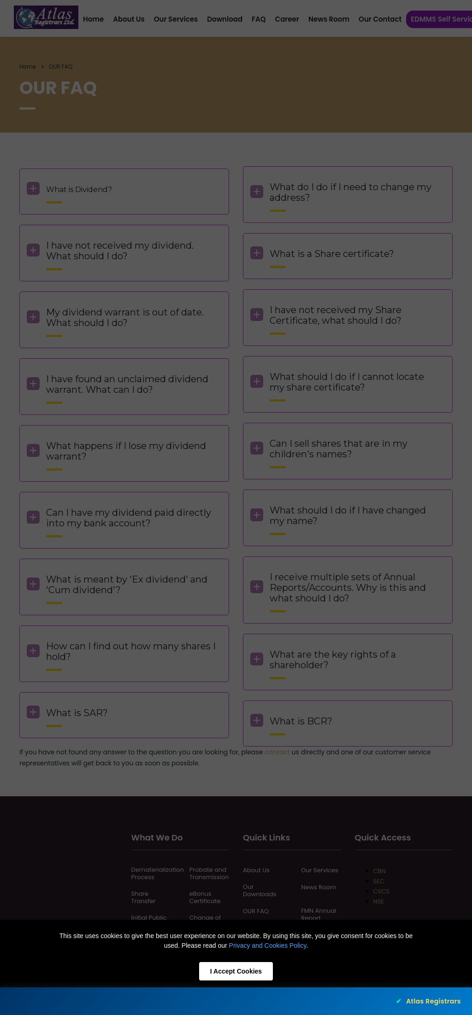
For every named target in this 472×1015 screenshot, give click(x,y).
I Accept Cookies (236, 971)
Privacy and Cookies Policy (268, 945)
